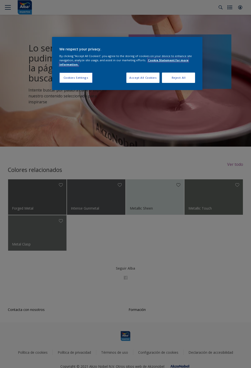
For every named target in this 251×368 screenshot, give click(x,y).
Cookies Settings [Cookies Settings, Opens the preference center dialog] (76, 77)
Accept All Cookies (143, 77)
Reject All (179, 77)
